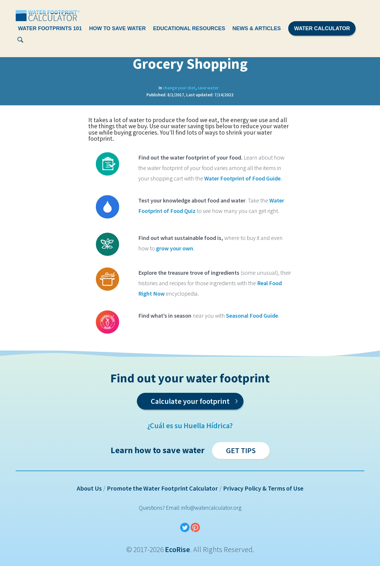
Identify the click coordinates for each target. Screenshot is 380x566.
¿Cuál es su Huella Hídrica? (190, 425)
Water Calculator (322, 28)
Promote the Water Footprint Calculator (162, 488)
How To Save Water (117, 28)
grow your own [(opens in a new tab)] (174, 248)
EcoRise (177, 549)
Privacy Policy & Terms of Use (263, 488)
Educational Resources (189, 28)
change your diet (179, 88)
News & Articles (256, 28)
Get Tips (241, 450)
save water (208, 88)
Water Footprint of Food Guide (242, 178)
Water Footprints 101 (50, 28)
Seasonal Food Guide (252, 315)
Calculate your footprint (194, 400)
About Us (89, 488)
